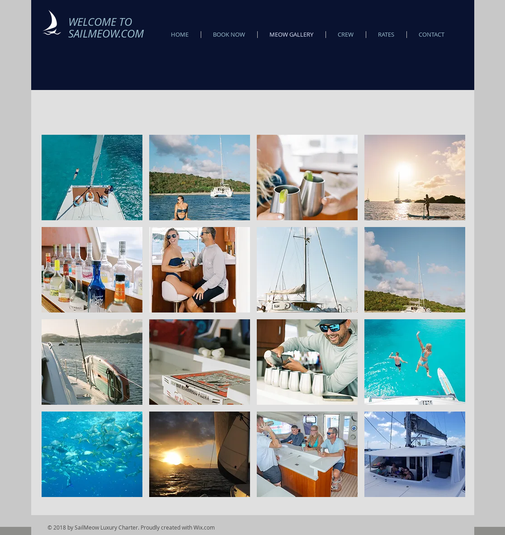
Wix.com (204, 527)
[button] (92, 177)
